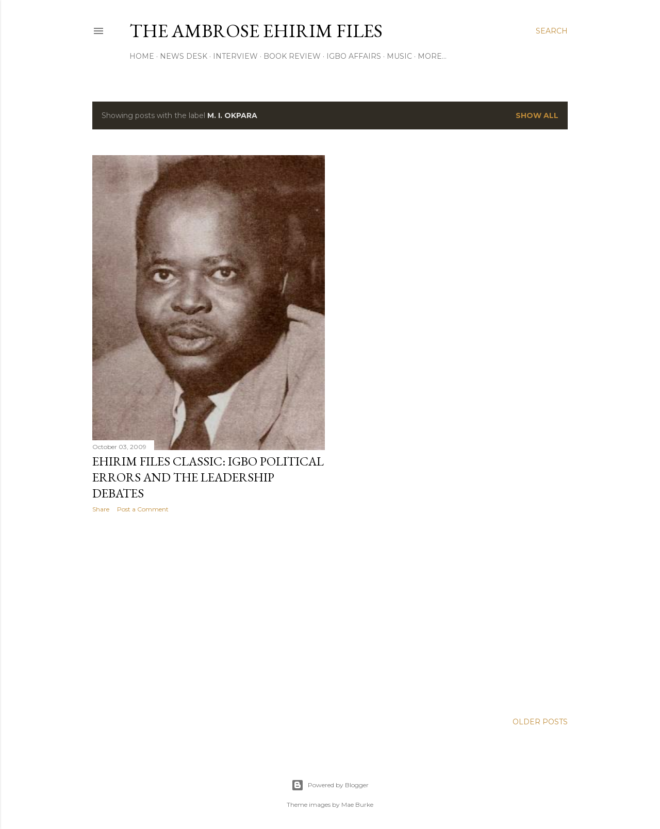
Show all (537, 115)
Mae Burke (357, 799)
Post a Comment (143, 509)
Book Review (292, 56)
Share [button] (100, 509)
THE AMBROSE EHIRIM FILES (256, 31)
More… (432, 56)
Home (141, 56)
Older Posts (540, 716)
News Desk (183, 56)
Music (399, 56)
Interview (235, 56)
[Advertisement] (208, 611)
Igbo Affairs (353, 56)
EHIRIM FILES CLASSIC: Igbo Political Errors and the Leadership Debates (208, 477)
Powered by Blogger (330, 780)
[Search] (552, 31)
